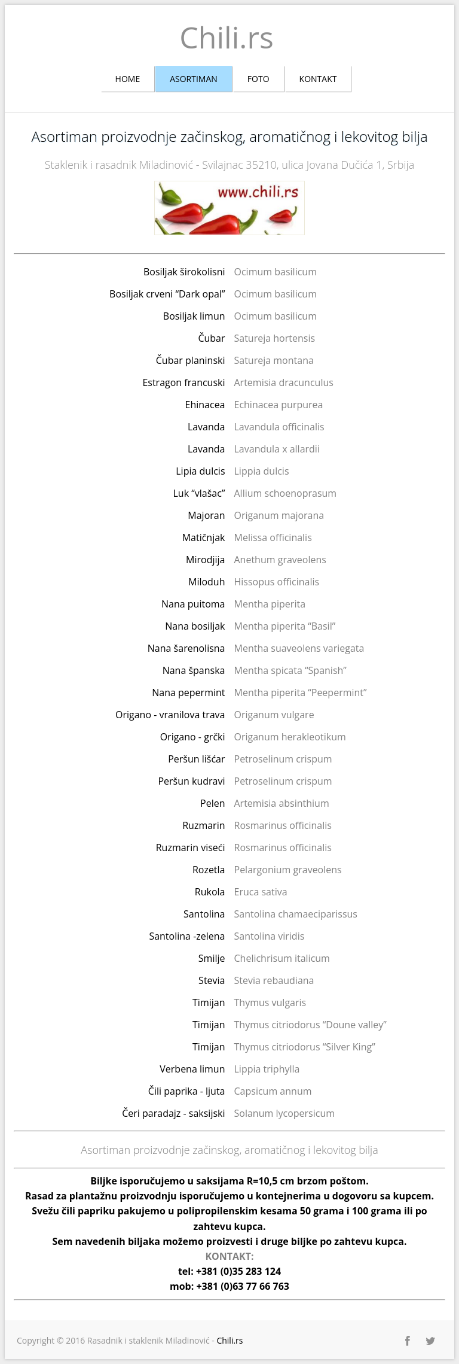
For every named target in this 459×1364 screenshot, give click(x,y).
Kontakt (318, 78)
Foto (258, 78)
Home (127, 78)
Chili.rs (226, 37)
